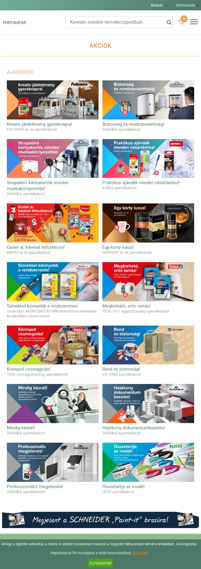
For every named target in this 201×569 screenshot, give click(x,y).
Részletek (140, 552)
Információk (185, 5)
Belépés (157, 5)
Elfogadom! (100, 563)
